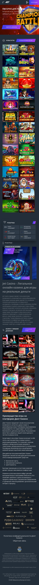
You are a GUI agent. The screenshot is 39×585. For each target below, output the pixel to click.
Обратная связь (19, 541)
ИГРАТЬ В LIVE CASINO (28, 329)
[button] (3, 19)
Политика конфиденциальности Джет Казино (20, 537)
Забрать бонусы (11, 27)
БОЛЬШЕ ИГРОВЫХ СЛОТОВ (25, 40)
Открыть (25, 278)
